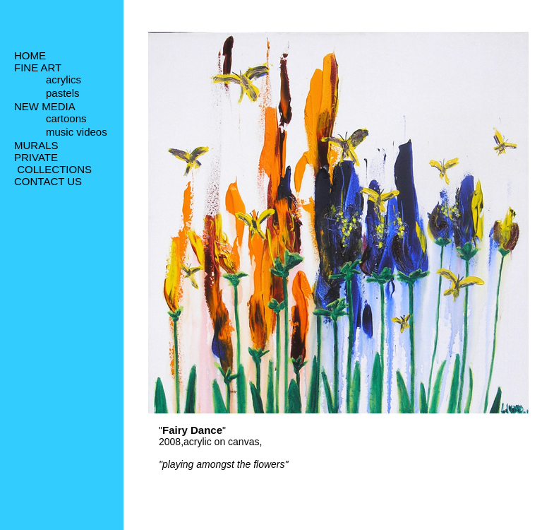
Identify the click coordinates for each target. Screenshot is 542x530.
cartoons (66, 121)
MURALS (36, 148)
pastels (63, 95)
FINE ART (37, 67)
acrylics (63, 81)
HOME (30, 55)
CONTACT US (48, 184)
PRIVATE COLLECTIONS (53, 166)
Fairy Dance (192, 430)
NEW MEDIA (45, 108)
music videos (76, 135)
